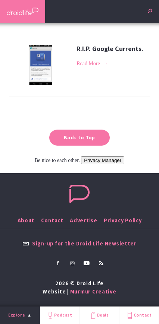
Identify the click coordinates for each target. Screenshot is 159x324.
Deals (99, 315)
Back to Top (79, 137)
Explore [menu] (16, 315)
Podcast (59, 315)
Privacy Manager (102, 160)
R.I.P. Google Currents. (110, 48)
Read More (88, 63)
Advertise (83, 220)
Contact (139, 315)
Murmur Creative (93, 291)
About (26, 220)
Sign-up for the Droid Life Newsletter (79, 243)
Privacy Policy (122, 220)
